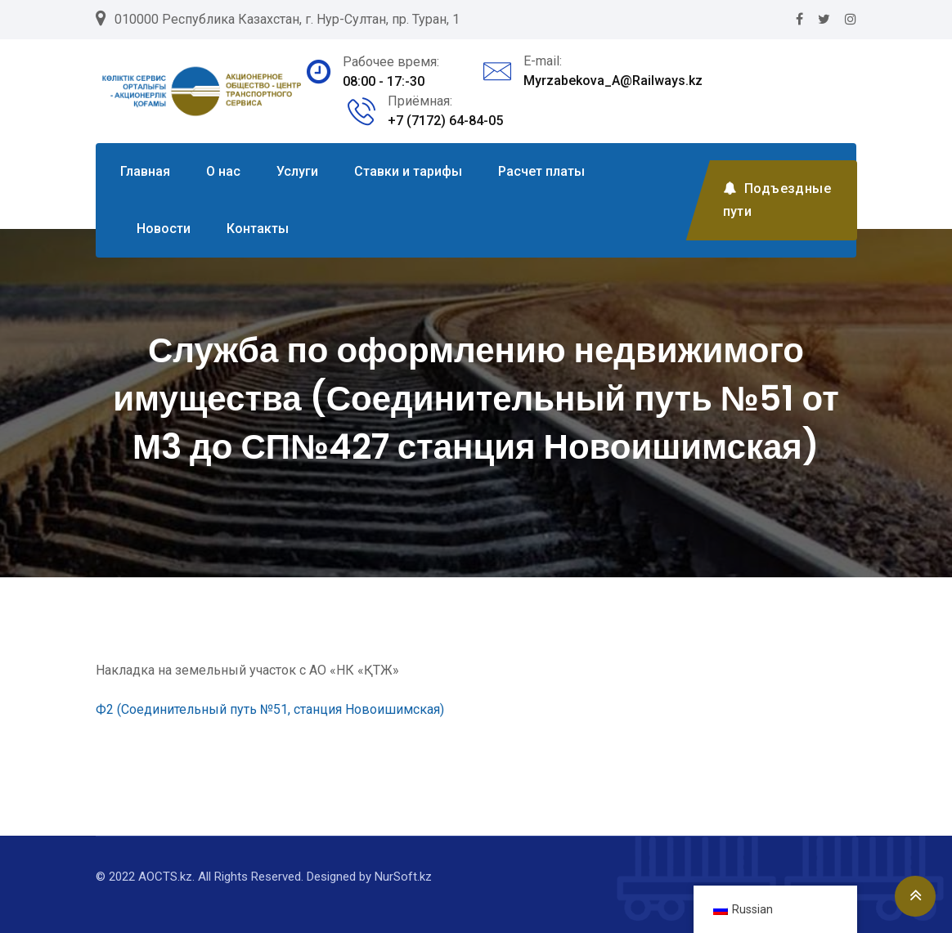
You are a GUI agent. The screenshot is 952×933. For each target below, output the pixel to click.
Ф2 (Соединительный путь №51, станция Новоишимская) (270, 709)
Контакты (258, 228)
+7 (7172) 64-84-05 (445, 120)
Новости (164, 228)
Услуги (297, 171)
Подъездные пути (777, 200)
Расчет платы (541, 171)
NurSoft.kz (403, 876)
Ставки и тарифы (408, 171)
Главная (145, 171)
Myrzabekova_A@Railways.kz (613, 80)
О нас (223, 171)
